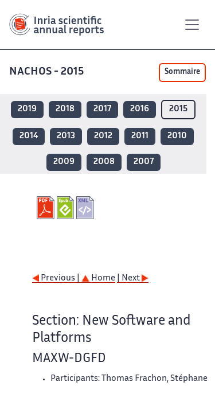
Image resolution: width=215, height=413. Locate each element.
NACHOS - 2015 (47, 72)
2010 (177, 136)
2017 (102, 109)
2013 (66, 136)
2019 (27, 109)
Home (98, 278)
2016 (139, 109)
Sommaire (182, 72)
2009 (64, 162)
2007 (144, 162)
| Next (132, 278)
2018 (65, 109)
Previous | (56, 278)
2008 (104, 162)
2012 (103, 136)
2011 (139, 136)
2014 (28, 136)
